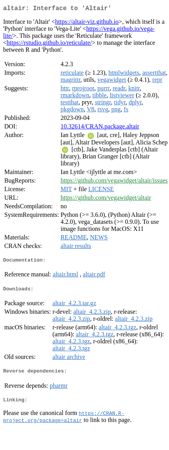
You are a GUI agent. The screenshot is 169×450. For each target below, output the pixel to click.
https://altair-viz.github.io (86, 23)
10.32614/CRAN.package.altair (99, 128)
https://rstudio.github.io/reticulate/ (49, 44)
